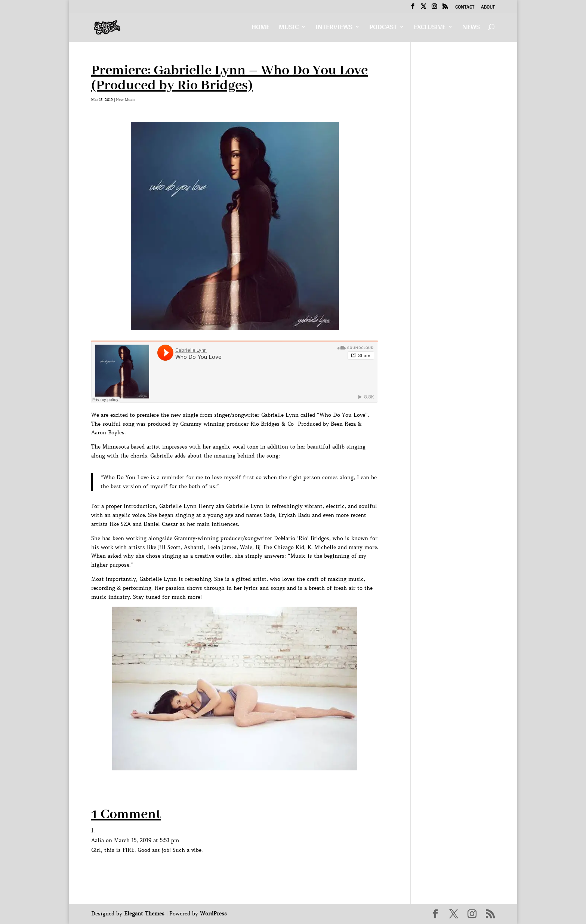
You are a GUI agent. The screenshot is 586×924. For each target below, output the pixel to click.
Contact (464, 8)
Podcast (383, 28)
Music (289, 28)
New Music (125, 99)
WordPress (213, 913)
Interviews (333, 28)
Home (260, 28)
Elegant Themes (144, 913)
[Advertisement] (227, 787)
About (488, 8)
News (471, 28)
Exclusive (429, 28)
